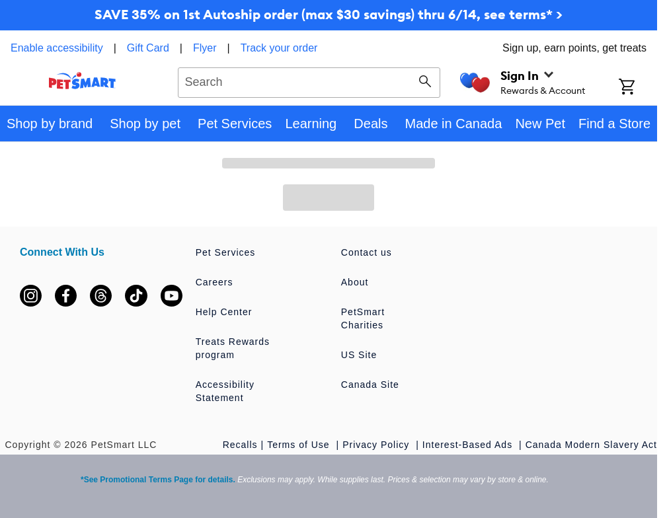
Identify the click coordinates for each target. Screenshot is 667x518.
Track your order (279, 48)
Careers (214, 282)
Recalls (240, 444)
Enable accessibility (57, 48)
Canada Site (370, 384)
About (355, 282)
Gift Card (148, 48)
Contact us (366, 252)
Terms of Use (300, 444)
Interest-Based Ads (469, 444)
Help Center (224, 312)
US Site (359, 355)
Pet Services (226, 252)
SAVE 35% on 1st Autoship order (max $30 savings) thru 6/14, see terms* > (329, 14)
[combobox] (309, 80)
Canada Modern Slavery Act (591, 444)
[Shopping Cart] (638, 88)
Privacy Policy (377, 444)
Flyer (205, 48)
